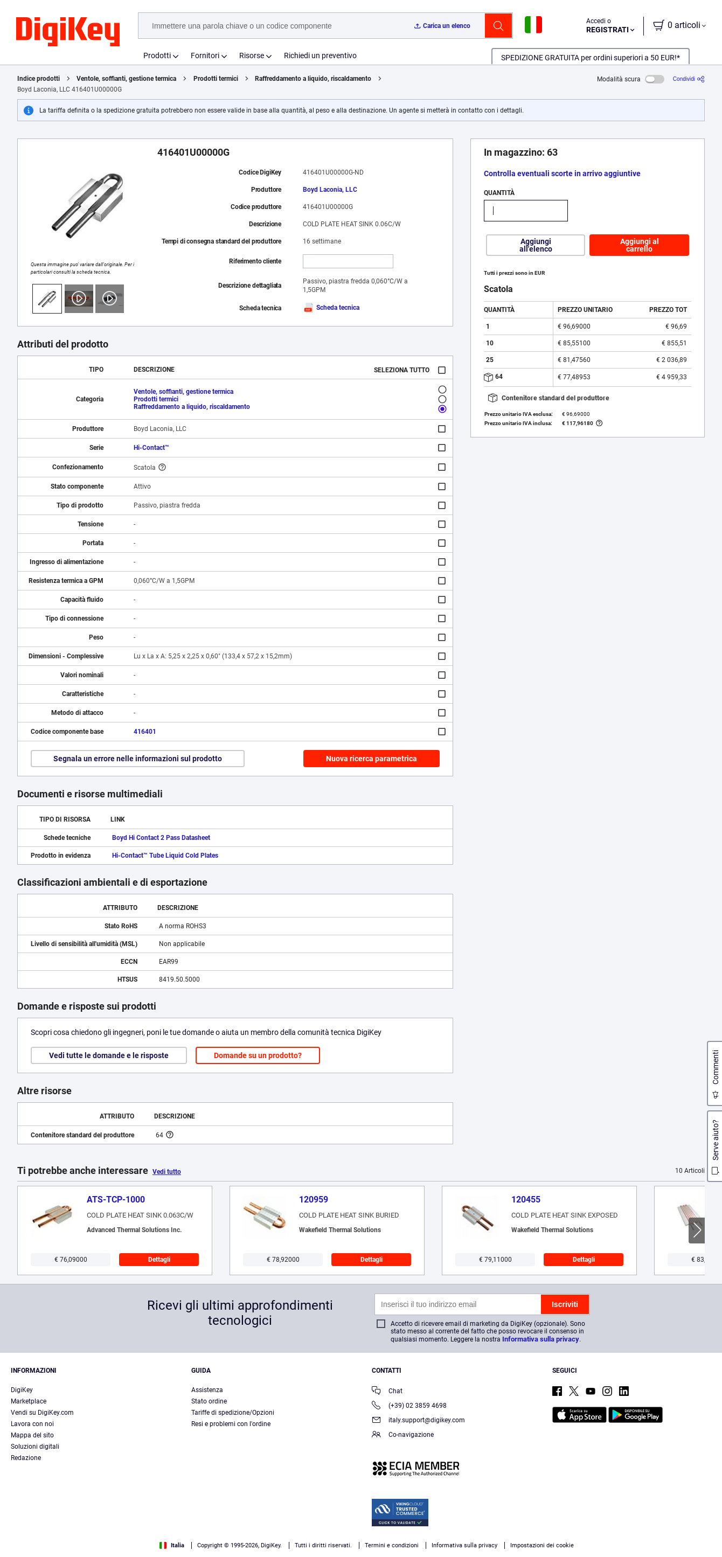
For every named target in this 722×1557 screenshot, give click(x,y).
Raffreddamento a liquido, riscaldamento (313, 78)
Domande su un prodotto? (258, 1055)
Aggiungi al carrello (639, 245)
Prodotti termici (215, 78)
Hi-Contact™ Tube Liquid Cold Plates (165, 855)
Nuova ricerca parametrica (371, 758)
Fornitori (205, 55)
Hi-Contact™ (151, 447)
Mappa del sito (32, 1435)
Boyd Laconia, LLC (330, 189)
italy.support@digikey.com (418, 1421)
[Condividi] (689, 79)
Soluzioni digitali (35, 1446)
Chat (387, 1392)
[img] (68, 32)
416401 (145, 731)
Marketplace (28, 1401)
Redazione (26, 1458)
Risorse (251, 55)
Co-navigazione (403, 1435)
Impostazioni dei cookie (542, 1545)
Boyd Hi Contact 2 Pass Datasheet (161, 838)
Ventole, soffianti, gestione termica (126, 78)
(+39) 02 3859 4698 (409, 1406)
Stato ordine (209, 1401)
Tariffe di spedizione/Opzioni (232, 1412)
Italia (171, 1545)
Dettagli (159, 1259)
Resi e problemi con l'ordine (230, 1424)
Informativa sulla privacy (540, 1339)
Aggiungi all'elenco (535, 245)
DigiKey (22, 1390)
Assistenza (207, 1390)
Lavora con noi (32, 1424)
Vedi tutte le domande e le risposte (109, 1055)
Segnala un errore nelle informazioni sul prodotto (137, 758)
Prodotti (157, 55)
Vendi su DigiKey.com (42, 1412)
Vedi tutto (166, 1172)
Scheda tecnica (331, 307)
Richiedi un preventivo (320, 55)
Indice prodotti (38, 78)
